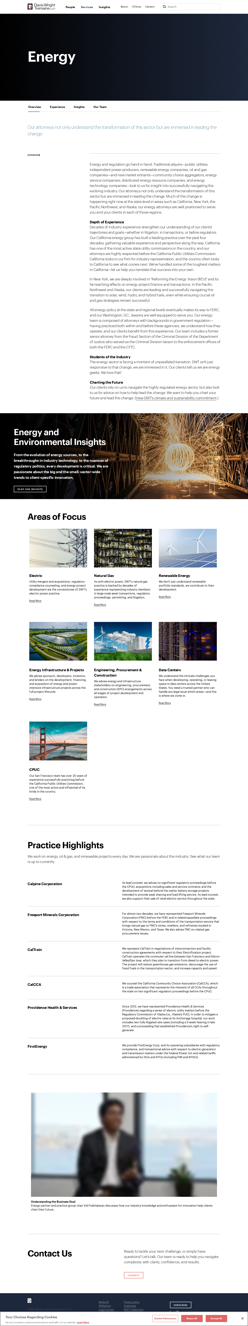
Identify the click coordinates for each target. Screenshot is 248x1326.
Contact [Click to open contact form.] (134, 1275)
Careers (150, 7)
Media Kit (104, 1302)
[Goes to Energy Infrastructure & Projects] (35, 699)
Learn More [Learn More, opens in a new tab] (83, 1322)
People (70, 7)
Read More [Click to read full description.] (35, 601)
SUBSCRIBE (181, 1305)
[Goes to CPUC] (35, 799)
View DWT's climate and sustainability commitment (176, 398)
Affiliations (105, 1306)
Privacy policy (131, 1302)
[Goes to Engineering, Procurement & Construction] (100, 704)
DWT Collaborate (133, 1310)
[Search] (164, 7)
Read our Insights (32, 489)
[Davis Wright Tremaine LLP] (41, 6)
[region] (124, 1319)
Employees (130, 1306)
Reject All (192, 1318)
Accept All (216, 1318)
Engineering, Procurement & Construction (118, 672)
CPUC (34, 769)
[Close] (242, 1318)
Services (87, 7)
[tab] (34, 107)
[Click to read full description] (58, 548)
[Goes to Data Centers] (165, 703)
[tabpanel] (124, 673)
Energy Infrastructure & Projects (56, 670)
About (124, 7)
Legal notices (106, 1310)
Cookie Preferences (165, 1318)
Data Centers (170, 670)
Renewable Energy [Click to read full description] (174, 576)
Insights (104, 7)
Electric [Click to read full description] (35, 576)
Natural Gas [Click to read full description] (104, 576)
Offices (136, 7)
